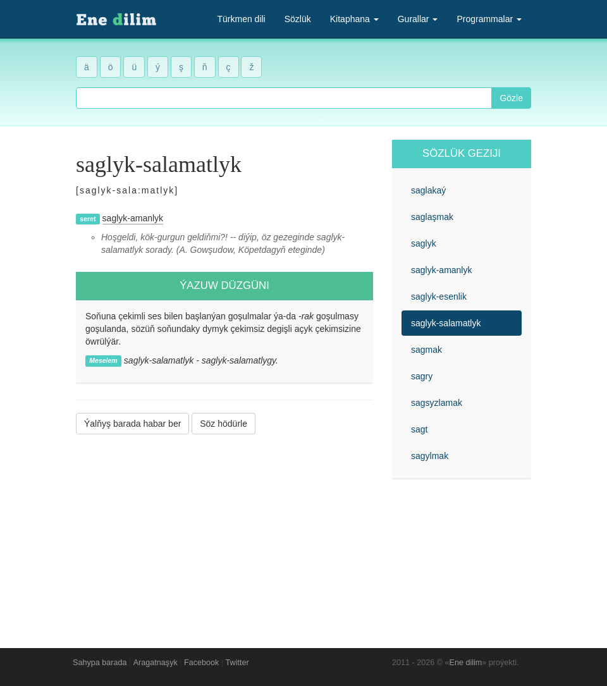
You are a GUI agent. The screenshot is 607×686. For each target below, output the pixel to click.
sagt (419, 429)
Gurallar (418, 19)
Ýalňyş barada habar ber (132, 424)
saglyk (423, 243)
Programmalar (489, 19)
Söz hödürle (223, 424)
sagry (421, 376)
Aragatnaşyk (155, 662)
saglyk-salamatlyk (446, 323)
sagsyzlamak (436, 403)
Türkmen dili (241, 19)
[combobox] (284, 98)
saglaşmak (432, 217)
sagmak (426, 350)
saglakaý (428, 190)
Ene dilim (466, 662)
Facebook (201, 662)
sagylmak (429, 456)
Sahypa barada (99, 662)
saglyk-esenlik (439, 296)
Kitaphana (354, 19)
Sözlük (298, 19)
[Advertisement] (224, 531)
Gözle (511, 98)
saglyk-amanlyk (132, 218)
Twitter (237, 662)
